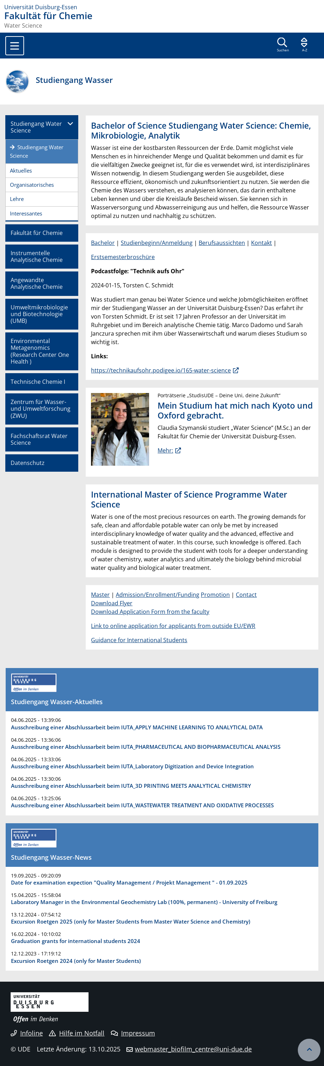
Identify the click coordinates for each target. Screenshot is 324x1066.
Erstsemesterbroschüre (123, 257)
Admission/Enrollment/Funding (157, 595)
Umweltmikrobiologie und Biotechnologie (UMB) (39, 314)
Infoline (27, 1033)
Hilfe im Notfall (76, 1033)
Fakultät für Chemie (37, 233)
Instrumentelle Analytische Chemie (37, 256)
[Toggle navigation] (14, 45)
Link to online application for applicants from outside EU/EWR (173, 626)
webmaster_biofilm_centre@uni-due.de (193, 1049)
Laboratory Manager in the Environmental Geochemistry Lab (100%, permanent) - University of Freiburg (144, 901)
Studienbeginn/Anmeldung (157, 243)
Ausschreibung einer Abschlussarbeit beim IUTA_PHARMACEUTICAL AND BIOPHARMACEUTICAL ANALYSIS (145, 746)
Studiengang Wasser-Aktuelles (57, 701)
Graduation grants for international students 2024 (75, 940)
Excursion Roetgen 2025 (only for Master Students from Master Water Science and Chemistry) (130, 921)
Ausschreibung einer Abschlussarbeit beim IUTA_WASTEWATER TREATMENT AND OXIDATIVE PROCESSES (142, 805)
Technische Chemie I (38, 382)
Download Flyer (111, 603)
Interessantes (26, 213)
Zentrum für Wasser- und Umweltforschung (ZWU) (40, 408)
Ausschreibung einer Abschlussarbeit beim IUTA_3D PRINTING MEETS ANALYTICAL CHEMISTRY (131, 785)
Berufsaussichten (222, 243)
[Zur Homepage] (162, 7)
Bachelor (103, 243)
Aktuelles (21, 170)
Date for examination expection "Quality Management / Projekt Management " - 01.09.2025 (129, 882)
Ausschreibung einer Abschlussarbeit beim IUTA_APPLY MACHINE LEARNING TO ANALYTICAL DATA (137, 727)
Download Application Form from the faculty (150, 612)
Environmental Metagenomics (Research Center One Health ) (40, 351)
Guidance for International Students (139, 640)
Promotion (215, 595)
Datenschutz (28, 463)
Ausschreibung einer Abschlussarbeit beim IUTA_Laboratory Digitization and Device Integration (132, 766)
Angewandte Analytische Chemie (37, 283)
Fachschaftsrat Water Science (39, 439)
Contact (246, 595)
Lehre (17, 198)
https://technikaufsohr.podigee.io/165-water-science (161, 370)
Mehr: (165, 450)
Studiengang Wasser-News (51, 857)
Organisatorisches (32, 184)
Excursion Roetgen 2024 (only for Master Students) (76, 960)
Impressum (133, 1033)
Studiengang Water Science (36, 127)
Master (100, 595)
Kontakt (261, 243)
